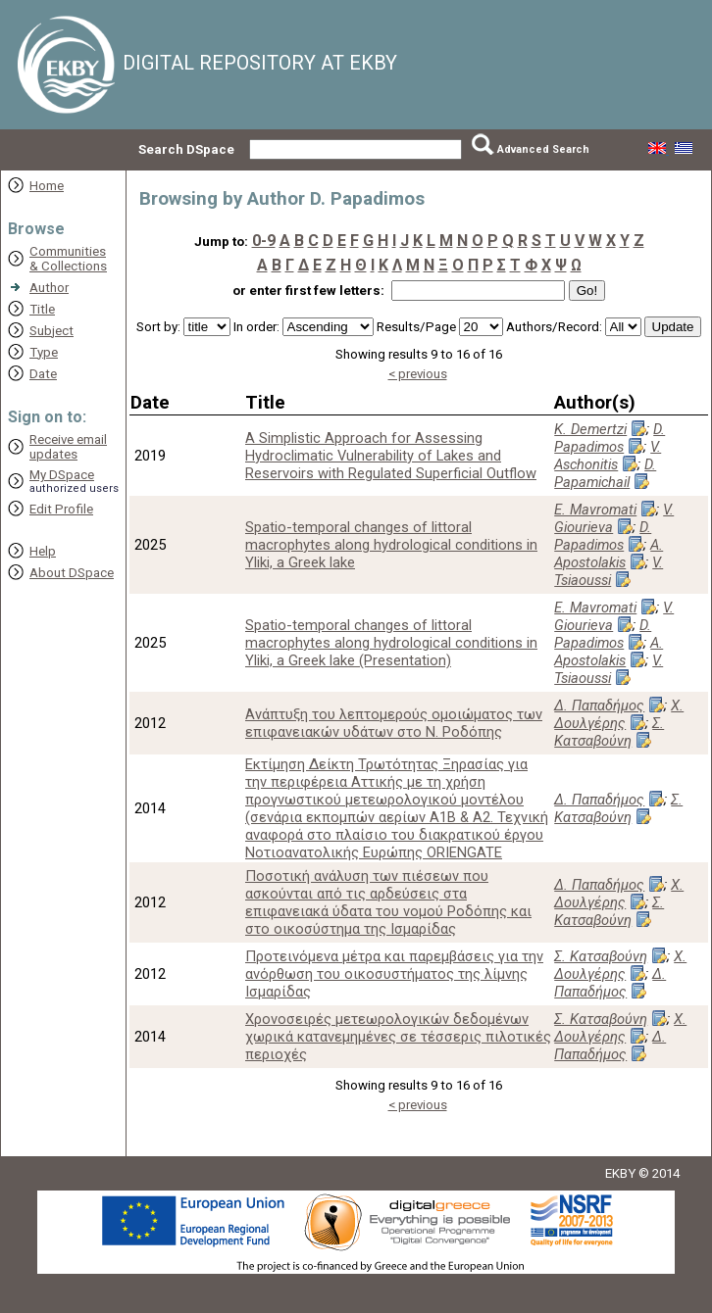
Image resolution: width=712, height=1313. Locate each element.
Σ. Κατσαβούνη (609, 732)
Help (42, 551)
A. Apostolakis (608, 553)
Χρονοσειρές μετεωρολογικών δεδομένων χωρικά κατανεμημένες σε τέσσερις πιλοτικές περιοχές (398, 1036)
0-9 (264, 240)
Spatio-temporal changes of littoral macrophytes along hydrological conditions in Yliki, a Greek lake (391, 544)
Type (43, 352)
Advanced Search (543, 149)
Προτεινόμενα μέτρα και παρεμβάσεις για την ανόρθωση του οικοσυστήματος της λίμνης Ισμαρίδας (394, 974)
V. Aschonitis (607, 455)
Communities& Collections (68, 258)
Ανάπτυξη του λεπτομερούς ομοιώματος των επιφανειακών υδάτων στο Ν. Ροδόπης (393, 723)
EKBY (620, 1173)
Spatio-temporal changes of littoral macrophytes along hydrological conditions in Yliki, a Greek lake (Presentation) (391, 642)
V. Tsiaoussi (608, 571)
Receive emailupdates (68, 447)
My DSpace (61, 474)
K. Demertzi (590, 429)
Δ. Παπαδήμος (599, 705)
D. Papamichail (605, 473)
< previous (417, 373)
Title (42, 309)
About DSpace (71, 572)
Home (46, 185)
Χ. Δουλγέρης (619, 714)
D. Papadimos (609, 438)
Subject (51, 330)
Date (43, 373)
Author (49, 287)
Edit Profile (61, 509)
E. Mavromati (595, 509)
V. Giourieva (614, 518)
